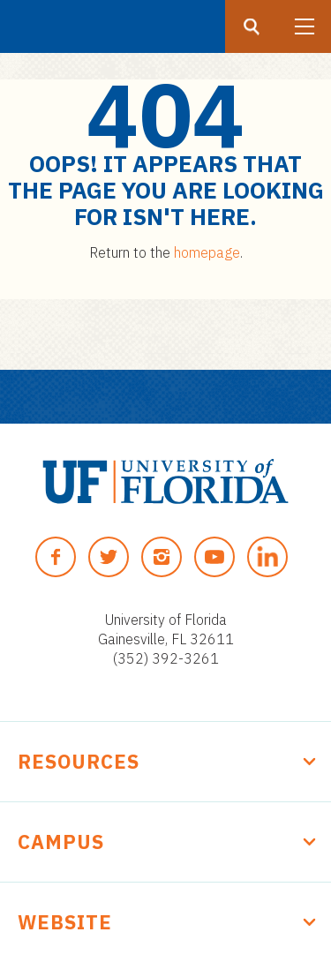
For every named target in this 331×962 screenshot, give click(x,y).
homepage (207, 252)
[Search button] (251, 26)
